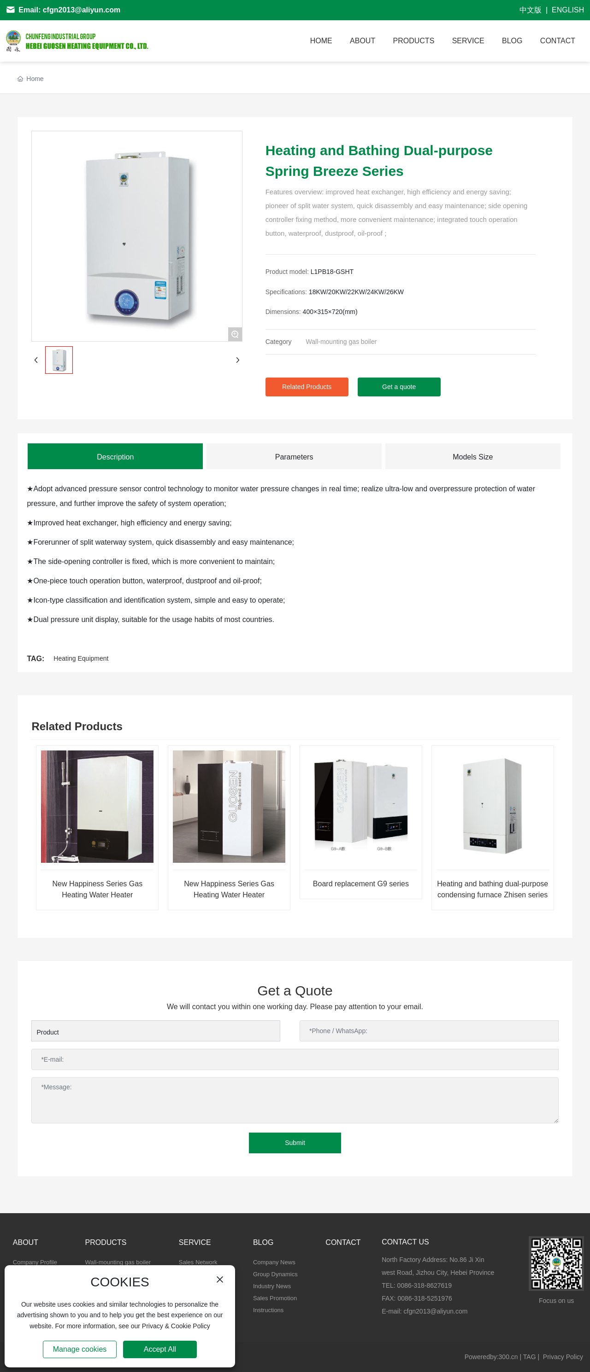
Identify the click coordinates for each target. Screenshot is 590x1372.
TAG (529, 1356)
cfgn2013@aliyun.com (436, 1311)
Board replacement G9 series (361, 884)
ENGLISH (568, 10)
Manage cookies (80, 1349)
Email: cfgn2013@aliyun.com (63, 10)
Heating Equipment (80, 658)
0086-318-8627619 (424, 1285)
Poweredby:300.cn (491, 1356)
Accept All (160, 1349)
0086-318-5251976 (424, 1298)
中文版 (530, 10)
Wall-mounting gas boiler (341, 341)
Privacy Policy (563, 1356)
